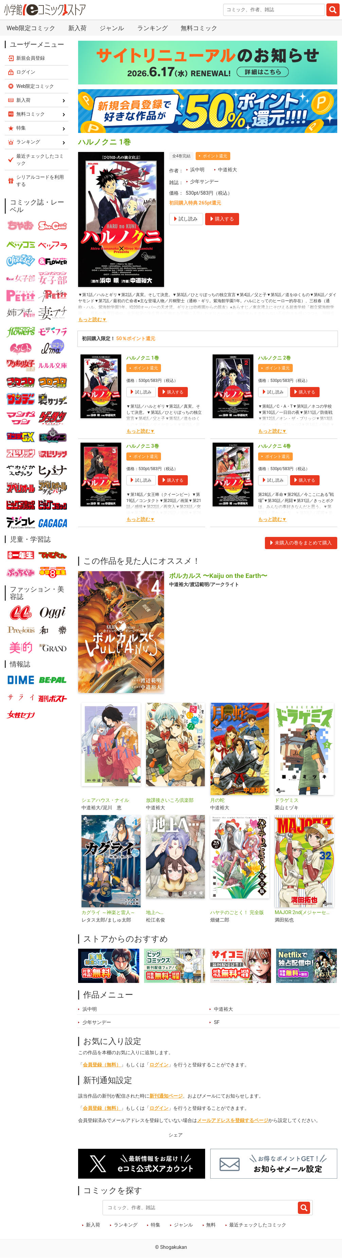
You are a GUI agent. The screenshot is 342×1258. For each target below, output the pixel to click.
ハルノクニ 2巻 (274, 358)
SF (217, 1022)
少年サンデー (204, 182)
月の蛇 (217, 800)
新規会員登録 (30, 58)
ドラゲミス (287, 800)
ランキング (152, 28)
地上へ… (155, 912)
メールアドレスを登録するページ (232, 1120)
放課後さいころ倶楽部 (170, 800)
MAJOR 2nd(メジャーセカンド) (304, 912)
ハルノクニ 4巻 (274, 446)
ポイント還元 (215, 156)
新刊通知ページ (166, 1096)
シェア (175, 1135)
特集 (155, 1225)
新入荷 (77, 28)
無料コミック (199, 28)
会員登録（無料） (102, 1065)
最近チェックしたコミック (257, 1225)
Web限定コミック (30, 28)
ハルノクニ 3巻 (142, 446)
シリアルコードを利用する (40, 180)
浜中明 (197, 170)
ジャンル (112, 28)
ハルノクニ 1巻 (142, 358)
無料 (211, 1225)
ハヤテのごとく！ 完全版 (237, 912)
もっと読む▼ (92, 320)
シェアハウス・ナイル (105, 800)
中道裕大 (227, 170)
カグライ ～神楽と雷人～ (108, 912)
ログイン (158, 1065)
